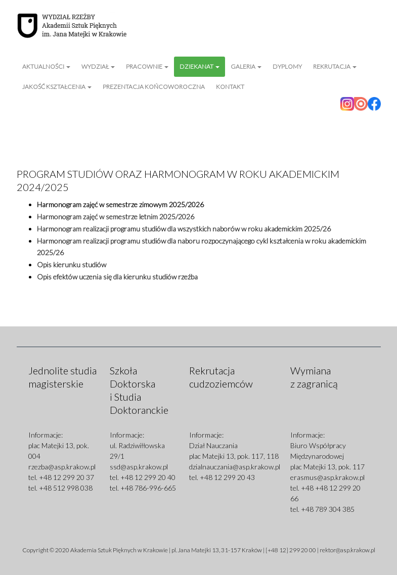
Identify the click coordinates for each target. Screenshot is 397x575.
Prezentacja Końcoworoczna (154, 86)
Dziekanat (199, 66)
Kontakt (230, 86)
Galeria (246, 66)
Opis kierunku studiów (71, 264)
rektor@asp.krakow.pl (347, 550)
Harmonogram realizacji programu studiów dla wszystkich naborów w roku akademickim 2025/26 (184, 228)
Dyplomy (287, 66)
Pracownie (147, 66)
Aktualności (46, 66)
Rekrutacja (335, 66)
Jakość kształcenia (57, 86)
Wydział (98, 66)
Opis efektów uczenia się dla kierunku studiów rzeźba (117, 276)
